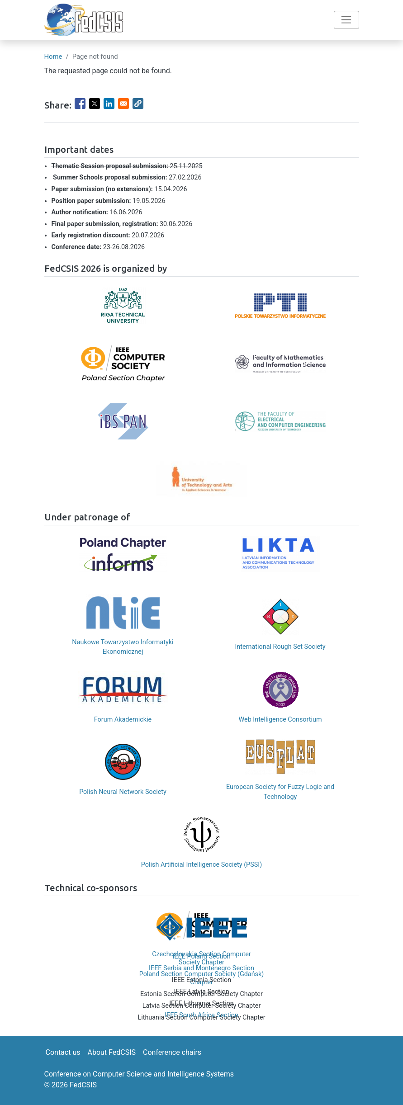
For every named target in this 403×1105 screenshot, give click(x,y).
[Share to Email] (123, 103)
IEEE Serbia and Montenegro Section (201, 968)
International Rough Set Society (280, 647)
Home (53, 56)
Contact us (63, 1052)
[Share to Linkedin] (109, 103)
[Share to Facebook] (80, 103)
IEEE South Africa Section (201, 1015)
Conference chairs (172, 1052)
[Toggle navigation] (346, 20)
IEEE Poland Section (201, 956)
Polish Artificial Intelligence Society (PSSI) (201, 865)
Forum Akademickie (123, 719)
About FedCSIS (111, 1052)
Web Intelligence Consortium (280, 719)
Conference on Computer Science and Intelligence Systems (139, 1074)
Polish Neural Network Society (122, 792)
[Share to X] (94, 103)
